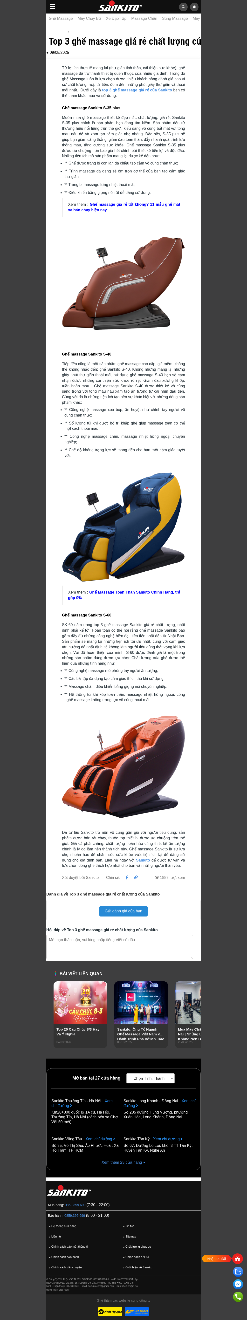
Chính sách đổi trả (135, 1257)
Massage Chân (144, 18)
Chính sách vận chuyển (65, 1268)
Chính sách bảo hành (63, 1257)
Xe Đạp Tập (116, 18)
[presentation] (57, 1021)
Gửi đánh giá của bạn (123, 911)
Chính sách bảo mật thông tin (68, 1247)
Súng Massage (175, 18)
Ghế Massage (61, 18)
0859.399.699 (75, 1205)
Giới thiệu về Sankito (137, 1268)
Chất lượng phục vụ (136, 1247)
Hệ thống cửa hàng (62, 1226)
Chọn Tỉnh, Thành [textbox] (149, 1078)
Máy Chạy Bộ (89, 18)
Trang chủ (57, 32)
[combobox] (150, 1078)
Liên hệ (54, 1237)
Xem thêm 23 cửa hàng (123, 1162)
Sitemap (129, 1237)
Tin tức (76, 32)
